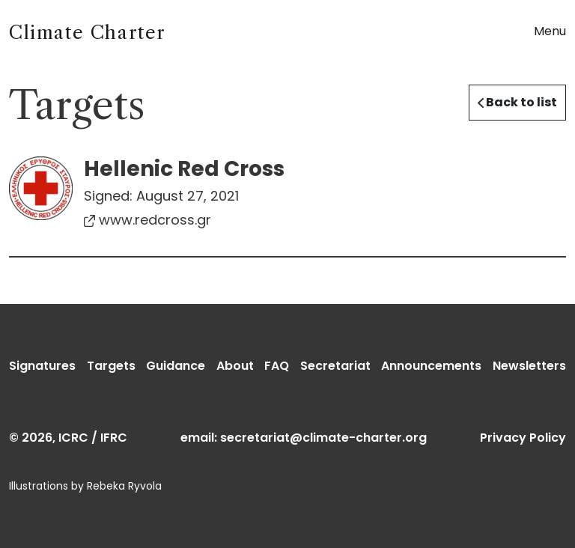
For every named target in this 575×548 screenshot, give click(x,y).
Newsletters (529, 365)
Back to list (517, 102)
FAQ (276, 365)
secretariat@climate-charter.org (323, 437)
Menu (550, 31)
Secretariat (335, 365)
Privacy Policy (523, 437)
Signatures (42, 365)
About (235, 365)
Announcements (431, 365)
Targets (111, 365)
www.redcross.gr (147, 219)
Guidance (175, 365)
